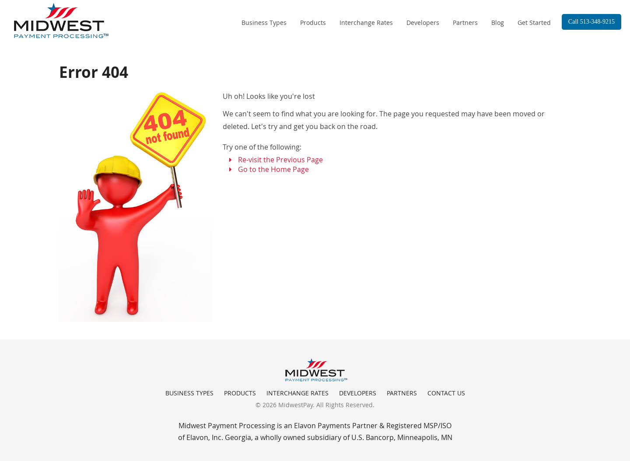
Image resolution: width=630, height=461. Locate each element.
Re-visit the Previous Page (280, 159)
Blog (497, 22)
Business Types (264, 22)
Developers (422, 22)
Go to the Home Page (273, 169)
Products (313, 22)
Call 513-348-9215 (591, 21)
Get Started (534, 22)
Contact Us (446, 393)
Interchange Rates (366, 22)
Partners (465, 22)
